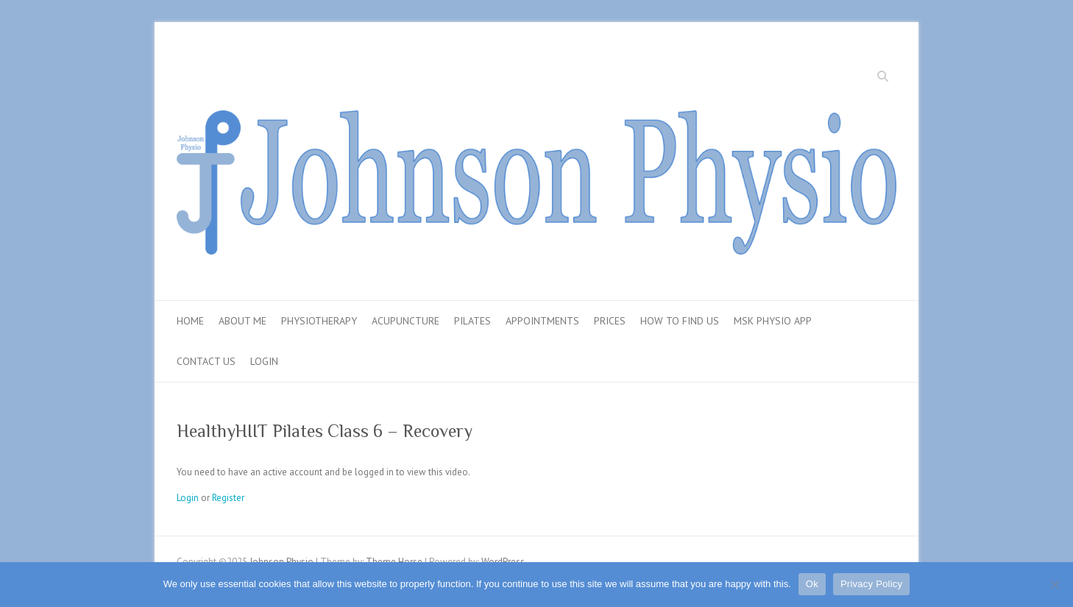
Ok (812, 583)
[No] (1054, 584)
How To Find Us (679, 320)
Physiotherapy (319, 320)
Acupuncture (405, 320)
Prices (610, 320)
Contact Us (206, 361)
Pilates (472, 320)
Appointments (542, 320)
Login (264, 361)
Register (228, 497)
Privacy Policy (871, 583)
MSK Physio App (773, 320)
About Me (242, 320)
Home (190, 320)
